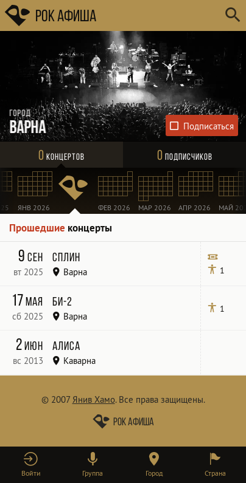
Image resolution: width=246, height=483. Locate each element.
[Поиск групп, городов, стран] (159, 15)
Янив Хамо (93, 399)
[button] (31, 465)
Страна (215, 473)
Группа (92, 473)
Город (154, 473)
